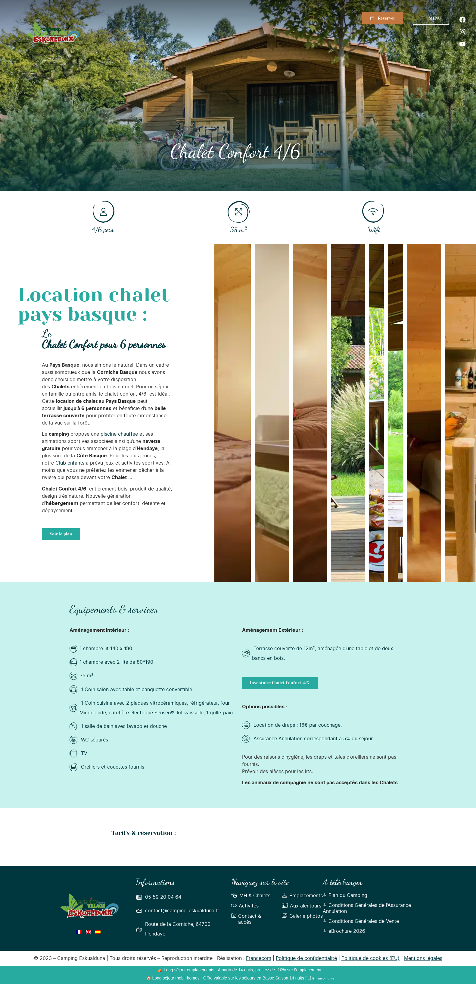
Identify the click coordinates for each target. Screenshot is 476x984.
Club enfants (69, 463)
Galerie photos (302, 916)
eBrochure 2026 (344, 931)
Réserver (386, 18)
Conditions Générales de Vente (361, 921)
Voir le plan (61, 534)
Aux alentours (301, 906)
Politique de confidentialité (306, 958)
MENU (431, 18)
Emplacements (302, 896)
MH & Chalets (250, 896)
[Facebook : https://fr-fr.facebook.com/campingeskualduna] (462, 19)
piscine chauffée (119, 434)
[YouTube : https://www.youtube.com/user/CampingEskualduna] (462, 44)
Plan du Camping (345, 895)
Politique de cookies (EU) (370, 958)
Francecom (258, 958)
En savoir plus (323, 978)
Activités (245, 906)
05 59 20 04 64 (163, 897)
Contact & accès (246, 919)
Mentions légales (423, 958)
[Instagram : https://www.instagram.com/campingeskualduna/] (462, 31)
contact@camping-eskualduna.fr (182, 910)
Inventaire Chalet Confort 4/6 (280, 683)
